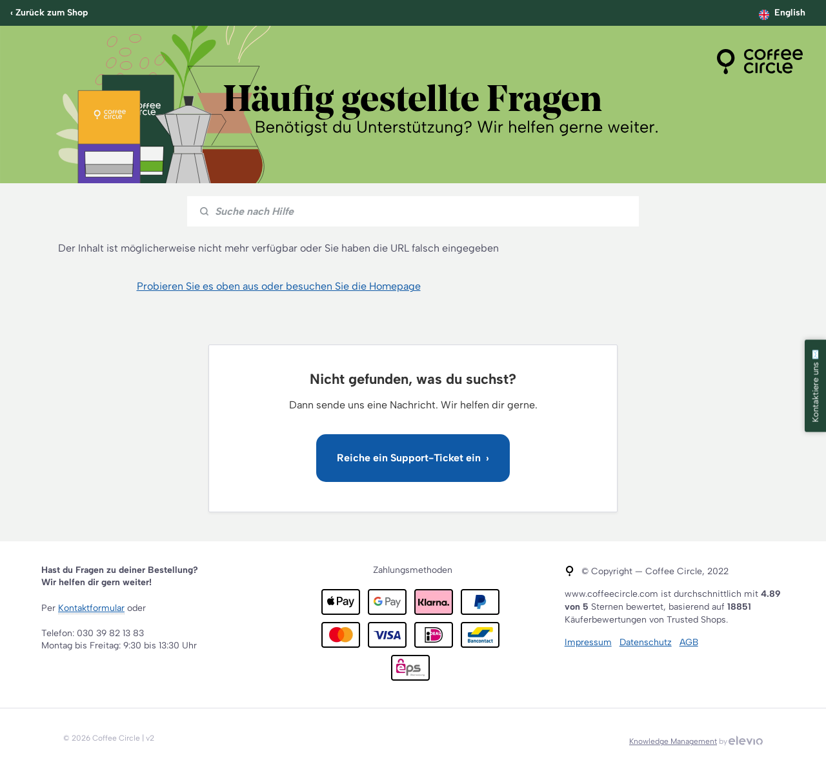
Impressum (588, 642)
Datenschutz (646, 642)
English (789, 12)
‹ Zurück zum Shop (49, 12)
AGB (689, 642)
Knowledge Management (673, 741)
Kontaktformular (91, 608)
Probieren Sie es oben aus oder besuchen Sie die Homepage (279, 286)
